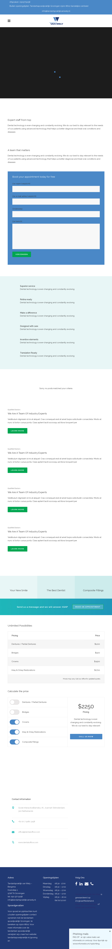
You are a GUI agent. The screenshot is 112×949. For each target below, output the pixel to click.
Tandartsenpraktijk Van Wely (87, 894)
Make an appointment (87, 607)
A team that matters (19, 150)
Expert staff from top (19, 120)
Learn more (17, 431)
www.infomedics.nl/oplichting (86, 944)
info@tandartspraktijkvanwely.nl (56, 11)
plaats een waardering (85, 907)
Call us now (86, 737)
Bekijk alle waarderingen (86, 904)
